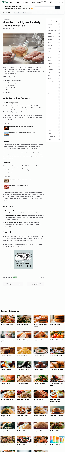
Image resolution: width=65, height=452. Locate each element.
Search (57, 8)
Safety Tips (8, 90)
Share (15, 277)
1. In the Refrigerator (13, 82)
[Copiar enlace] (13, 28)
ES (53, 2)
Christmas (25, 2)
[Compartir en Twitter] (9, 28)
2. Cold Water (11, 85)
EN (50, 2)
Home (11, 2)
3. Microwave (11, 87)
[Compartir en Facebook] (6, 28)
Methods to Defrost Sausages (13, 80)
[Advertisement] (32, 300)
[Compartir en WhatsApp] (11, 28)
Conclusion (8, 92)
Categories (17, 2)
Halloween (32, 2)
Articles (39, 2)
